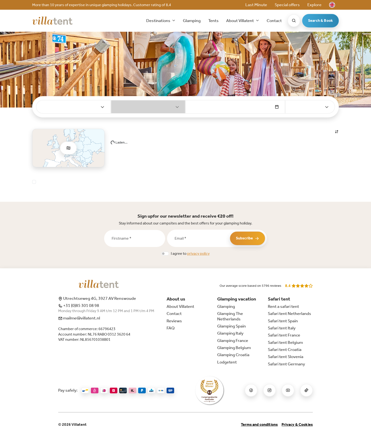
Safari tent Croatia (284, 349)
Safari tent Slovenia (285, 356)
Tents (213, 20)
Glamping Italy (230, 333)
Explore (314, 4)
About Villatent (180, 306)
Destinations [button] (158, 20)
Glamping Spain (231, 326)
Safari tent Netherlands (289, 313)
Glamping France (232, 340)
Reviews (174, 320)
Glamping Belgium (234, 347)
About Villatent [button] (240, 20)
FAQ (171, 328)
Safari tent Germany (286, 364)
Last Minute (256, 4)
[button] (332, 5)
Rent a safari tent (283, 306)
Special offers (287, 4)
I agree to (190, 253)
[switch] (165, 254)
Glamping (192, 20)
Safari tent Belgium (285, 342)
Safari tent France (284, 335)
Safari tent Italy (282, 328)
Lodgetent (227, 362)
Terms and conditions (259, 424)
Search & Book (320, 20)
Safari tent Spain (283, 320)
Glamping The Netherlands (230, 316)
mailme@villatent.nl (79, 318)
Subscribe (247, 238)
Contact (274, 20)
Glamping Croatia (233, 354)
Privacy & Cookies (297, 424)
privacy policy (198, 253)
